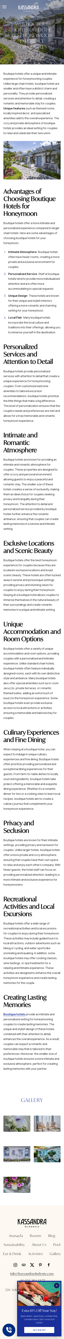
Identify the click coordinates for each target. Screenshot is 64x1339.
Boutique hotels (14, 1014)
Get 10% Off (39, 1330)
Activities (35, 1253)
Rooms (35, 1235)
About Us (39, 1244)
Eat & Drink (12, 1253)
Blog (51, 1235)
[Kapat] (56, 1285)
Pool (56, 1244)
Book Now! (52, 9)
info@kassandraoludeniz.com (32, 1274)
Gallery (55, 1253)
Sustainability (14, 1244)
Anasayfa (16, 1235)
